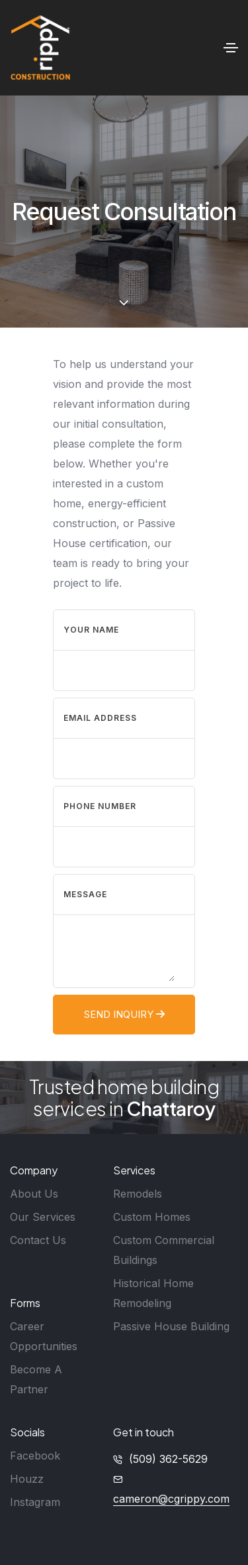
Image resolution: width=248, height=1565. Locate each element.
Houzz (27, 1478)
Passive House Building (171, 1326)
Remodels (137, 1193)
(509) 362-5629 (168, 1459)
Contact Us (38, 1240)
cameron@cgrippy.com (171, 1498)
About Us (34, 1193)
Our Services (42, 1216)
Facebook (35, 1455)
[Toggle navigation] (231, 47)
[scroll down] (124, 303)
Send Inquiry (124, 1014)
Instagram (35, 1502)
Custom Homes (151, 1216)
